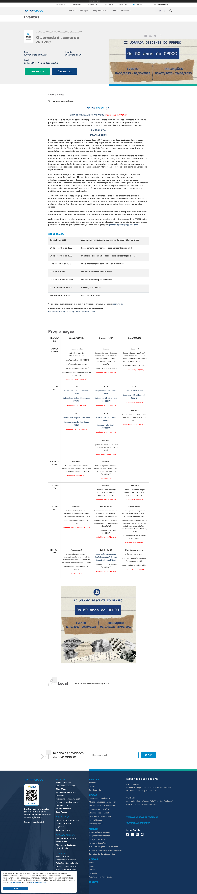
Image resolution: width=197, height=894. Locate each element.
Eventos (91, 784)
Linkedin (150, 36)
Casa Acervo (61, 810)
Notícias (92, 780)
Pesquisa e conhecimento (99, 796)
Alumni (91, 867)
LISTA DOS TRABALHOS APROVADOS (87, 115)
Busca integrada (63, 780)
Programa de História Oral (68, 796)
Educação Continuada (66, 867)
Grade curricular (63, 821)
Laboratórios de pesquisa (99, 830)
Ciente (15, 888)
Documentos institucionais (100, 874)
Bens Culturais (62, 854)
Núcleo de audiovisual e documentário (104, 848)
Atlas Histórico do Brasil (98, 810)
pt (134, 5)
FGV (95, 1)
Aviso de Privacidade (38, 882)
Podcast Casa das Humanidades (102, 803)
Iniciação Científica (96, 837)
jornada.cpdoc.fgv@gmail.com (124, 224)
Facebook (145, 36)
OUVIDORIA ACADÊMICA (138, 821)
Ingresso (60, 824)
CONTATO (123, 5)
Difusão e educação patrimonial (102, 799)
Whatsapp (160, 36)
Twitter (155, 36)
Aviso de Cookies (14, 882)
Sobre (90, 860)
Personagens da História (98, 807)
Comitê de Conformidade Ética (101, 852)
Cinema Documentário (66, 857)
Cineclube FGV (94, 788)
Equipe (91, 864)
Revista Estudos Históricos (99, 814)
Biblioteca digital (95, 821)
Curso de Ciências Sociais (67, 818)
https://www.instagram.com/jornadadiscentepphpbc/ (72, 311)
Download (65, 71)
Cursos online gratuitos (67, 864)
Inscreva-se (36, 71)
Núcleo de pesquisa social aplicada (103, 844)
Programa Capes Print (97, 841)
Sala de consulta (63, 806)
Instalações (93, 871)
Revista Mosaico (95, 818)
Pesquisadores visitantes (99, 833)
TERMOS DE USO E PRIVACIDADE (142, 815)
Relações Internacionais (67, 861)
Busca (162, 11)
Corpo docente (63, 828)
